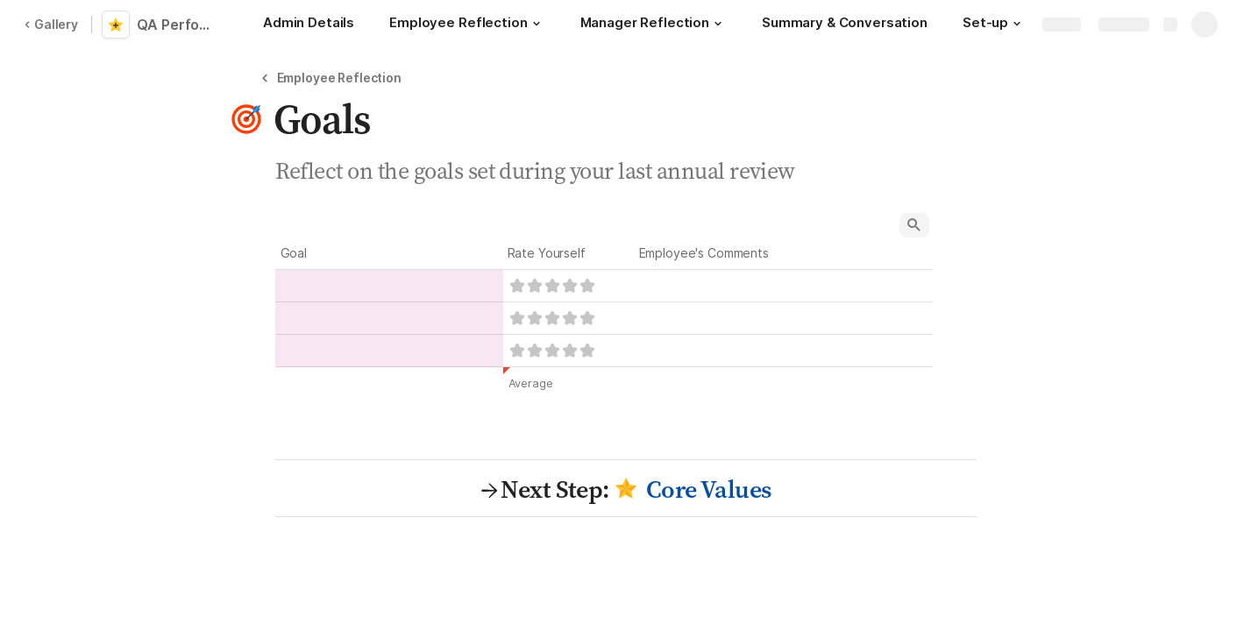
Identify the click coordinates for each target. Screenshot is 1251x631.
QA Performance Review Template (177, 24)
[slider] (552, 285)
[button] (536, 23)
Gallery (51, 24)
